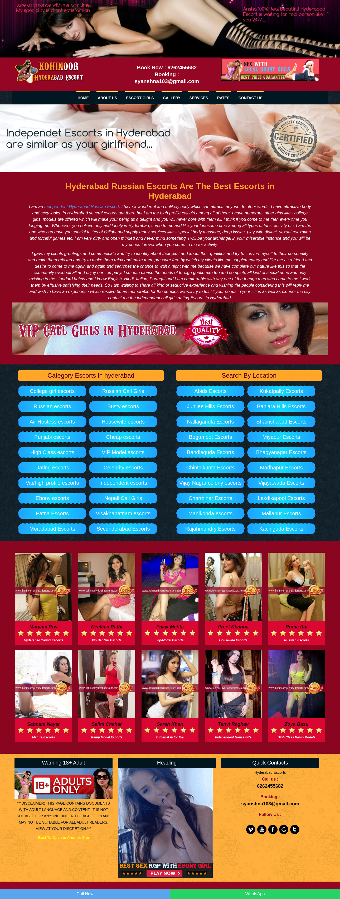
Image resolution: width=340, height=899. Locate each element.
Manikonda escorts (210, 513)
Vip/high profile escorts (52, 483)
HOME (83, 98)
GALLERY (171, 98)
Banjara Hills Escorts (281, 406)
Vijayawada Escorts (281, 483)
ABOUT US (107, 98)
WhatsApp (255, 894)
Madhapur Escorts (281, 467)
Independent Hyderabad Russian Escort (81, 206)
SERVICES (199, 98)
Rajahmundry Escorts (210, 529)
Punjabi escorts (52, 437)
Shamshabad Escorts (281, 422)
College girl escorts (52, 391)
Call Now (84, 894)
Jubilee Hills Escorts (210, 406)
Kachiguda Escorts (281, 529)
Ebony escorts (52, 498)
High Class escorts (52, 452)
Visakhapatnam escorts (123, 513)
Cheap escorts (123, 437)
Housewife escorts (123, 422)
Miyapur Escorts (281, 437)
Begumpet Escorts (210, 437)
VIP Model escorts (123, 452)
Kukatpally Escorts (281, 391)
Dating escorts (52, 467)
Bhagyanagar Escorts (281, 452)
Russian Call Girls (123, 391)
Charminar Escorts (210, 498)
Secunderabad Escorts (123, 529)
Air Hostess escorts (52, 422)
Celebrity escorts (123, 467)
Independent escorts (123, 483)
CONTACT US (251, 98)
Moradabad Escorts (52, 529)
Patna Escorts (52, 513)
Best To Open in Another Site (63, 837)
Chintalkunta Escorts (210, 467)
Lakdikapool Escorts (281, 498)
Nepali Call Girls (123, 498)
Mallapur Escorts (281, 513)
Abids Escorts (210, 391)
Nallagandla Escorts (210, 422)
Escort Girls (140, 98)
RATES (223, 98)
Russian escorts (52, 406)
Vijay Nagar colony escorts (210, 483)
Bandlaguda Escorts (210, 452)
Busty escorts (123, 406)
